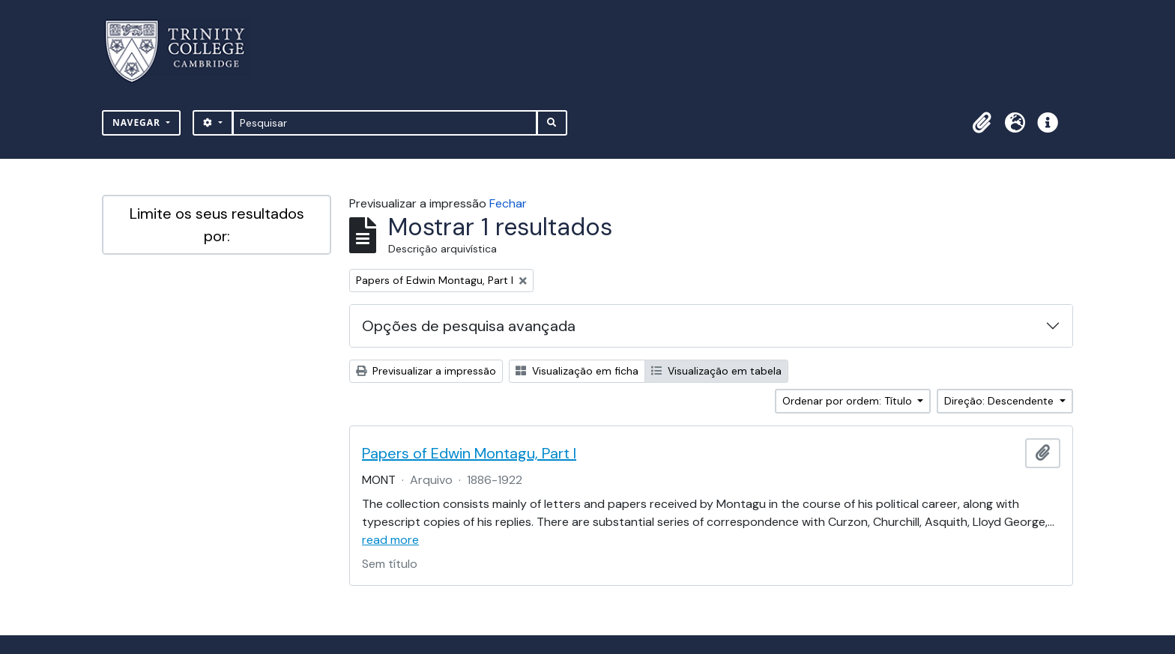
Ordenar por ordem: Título (848, 401)
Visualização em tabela (716, 371)
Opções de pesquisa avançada (469, 326)
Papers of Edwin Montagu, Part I (469, 453)
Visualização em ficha (577, 371)
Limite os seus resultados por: (217, 225)
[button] (981, 122)
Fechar (508, 203)
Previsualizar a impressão (426, 371)
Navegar (137, 122)
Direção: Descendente (1000, 401)
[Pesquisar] (384, 123)
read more (390, 540)
